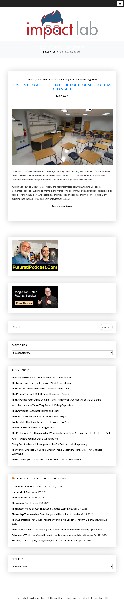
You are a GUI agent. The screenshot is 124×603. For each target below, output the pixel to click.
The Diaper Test (20, 497)
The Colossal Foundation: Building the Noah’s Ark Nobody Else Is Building (50, 529)
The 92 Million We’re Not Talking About (33, 427)
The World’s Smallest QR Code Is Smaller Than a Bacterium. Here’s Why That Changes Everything (57, 451)
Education (53, 79)
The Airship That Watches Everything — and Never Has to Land (45, 514)
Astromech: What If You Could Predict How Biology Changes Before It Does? (52, 534)
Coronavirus (42, 79)
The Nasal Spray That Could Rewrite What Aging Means (41, 382)
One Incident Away (22, 491)
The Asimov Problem (23, 502)
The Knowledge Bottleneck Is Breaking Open (35, 410)
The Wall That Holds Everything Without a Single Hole (40, 388)
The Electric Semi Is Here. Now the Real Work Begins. (40, 416)
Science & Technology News (83, 79)
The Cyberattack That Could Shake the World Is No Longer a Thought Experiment (55, 519)
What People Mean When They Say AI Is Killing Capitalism (42, 405)
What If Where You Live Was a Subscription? (35, 438)
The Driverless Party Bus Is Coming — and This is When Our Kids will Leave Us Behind (56, 399)
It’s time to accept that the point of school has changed (62, 87)
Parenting (64, 79)
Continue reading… (63, 206)
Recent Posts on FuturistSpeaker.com (40, 478)
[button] (120, 3)
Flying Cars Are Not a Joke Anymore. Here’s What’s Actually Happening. (49, 444)
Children (31, 79)
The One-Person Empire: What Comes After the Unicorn (41, 377)
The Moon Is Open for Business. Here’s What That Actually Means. (47, 459)
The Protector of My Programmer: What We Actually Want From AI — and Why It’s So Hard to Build (61, 432)
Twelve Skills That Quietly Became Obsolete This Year (40, 421)
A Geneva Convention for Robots (29, 486)
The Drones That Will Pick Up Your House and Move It (40, 394)
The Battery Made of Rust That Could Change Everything (42, 508)
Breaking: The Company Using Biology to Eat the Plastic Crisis (44, 540)
